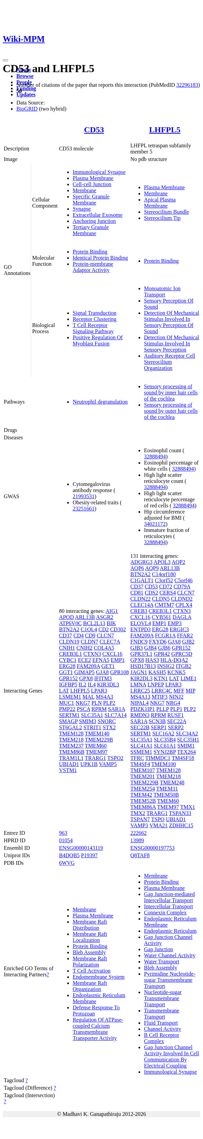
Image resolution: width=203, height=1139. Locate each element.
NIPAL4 (139, 703)
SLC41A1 (141, 746)
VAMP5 (108, 764)
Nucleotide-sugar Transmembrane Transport (163, 998)
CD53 (94, 129)
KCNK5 (177, 672)
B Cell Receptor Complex (161, 1038)
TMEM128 (71, 733)
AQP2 (178, 562)
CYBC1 (68, 660)
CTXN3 (92, 654)
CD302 (118, 629)
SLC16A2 (163, 733)
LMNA (138, 684)
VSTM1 (68, 770)
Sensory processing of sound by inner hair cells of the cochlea (171, 393)
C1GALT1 (142, 580)
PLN (96, 703)
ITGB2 (183, 666)
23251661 (84, 508)
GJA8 (102, 672)
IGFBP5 (68, 684)
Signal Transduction (94, 313)
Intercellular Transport (168, 906)
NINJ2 (176, 697)
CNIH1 (67, 648)
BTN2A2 (69, 629)
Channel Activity (162, 1029)
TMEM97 (96, 752)
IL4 (92, 684)
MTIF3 (160, 697)
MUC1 (66, 703)
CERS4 (167, 593)
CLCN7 (105, 635)
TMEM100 (163, 764)
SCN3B (157, 721)
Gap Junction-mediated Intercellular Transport (169, 897)
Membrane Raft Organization (90, 986)
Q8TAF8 (140, 855)
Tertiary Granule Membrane (91, 230)
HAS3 (152, 660)
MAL (89, 697)
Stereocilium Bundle (166, 212)
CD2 (103, 629)
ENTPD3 (140, 629)
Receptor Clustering (94, 319)
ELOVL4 (140, 623)
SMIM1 (186, 746)
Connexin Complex (165, 912)
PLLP (162, 709)
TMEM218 (71, 740)
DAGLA (182, 617)
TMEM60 (96, 746)
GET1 (108, 666)
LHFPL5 (164, 129)
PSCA (83, 709)
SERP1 (158, 727)
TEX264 (186, 752)
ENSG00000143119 (81, 848)
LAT (64, 691)
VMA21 (158, 825)
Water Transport (161, 961)
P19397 (89, 855)
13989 (137, 840)
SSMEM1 (141, 752)
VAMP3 (139, 825)
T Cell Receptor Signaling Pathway (93, 328)
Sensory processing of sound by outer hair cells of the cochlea (171, 411)
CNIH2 (84, 648)
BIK (111, 623)
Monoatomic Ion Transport (162, 291)
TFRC (137, 758)
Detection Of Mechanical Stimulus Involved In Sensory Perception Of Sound (171, 322)
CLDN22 (140, 599)
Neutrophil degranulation (100, 402)
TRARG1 (95, 758)
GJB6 (164, 648)
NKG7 (82, 703)
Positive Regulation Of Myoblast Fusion (98, 340)
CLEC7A (110, 642)
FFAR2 (185, 635)
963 (63, 833)
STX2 (109, 727)
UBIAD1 (69, 764)
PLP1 (176, 709)
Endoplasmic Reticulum (170, 931)
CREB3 (138, 611)
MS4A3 (104, 697)
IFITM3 (103, 678)
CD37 (65, 635)
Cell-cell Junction (92, 184)
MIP (190, 691)
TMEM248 (172, 782)
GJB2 (188, 642)
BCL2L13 (94, 623)
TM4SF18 (183, 758)
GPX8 (86, 678)
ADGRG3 (141, 562)
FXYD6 (158, 642)
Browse (24, 76)
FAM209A (88, 666)
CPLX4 (184, 605)
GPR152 (68, 678)
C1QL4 (89, 629)
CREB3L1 (70, 654)
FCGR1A (165, 635)
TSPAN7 (140, 819)
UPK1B (89, 764)
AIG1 (111, 611)
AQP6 (137, 568)
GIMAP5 (84, 672)
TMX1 (187, 807)
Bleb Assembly (89, 952)
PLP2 (109, 703)
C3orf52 (164, 580)
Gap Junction (158, 949)
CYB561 (161, 617)
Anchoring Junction (94, 221)
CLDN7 (89, 642)
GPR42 (162, 654)
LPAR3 (99, 691)
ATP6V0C (70, 623)
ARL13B (85, 617)
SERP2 (176, 727)
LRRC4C (161, 691)
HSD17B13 (143, 666)
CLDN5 (161, 599)
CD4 (78, 635)
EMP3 (175, 623)
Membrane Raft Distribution (90, 925)
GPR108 (119, 672)
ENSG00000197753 (152, 848)
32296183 (187, 85)
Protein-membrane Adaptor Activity (93, 267)
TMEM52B (143, 801)
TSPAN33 (180, 813)
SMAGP (68, 721)
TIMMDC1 (158, 758)
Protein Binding (90, 252)
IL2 (82, 684)
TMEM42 (141, 795)
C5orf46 (183, 580)
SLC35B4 (165, 740)
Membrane (84, 190)
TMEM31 (167, 789)
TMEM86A (143, 807)
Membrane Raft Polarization (90, 961)
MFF (178, 691)
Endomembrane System (99, 977)
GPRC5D (181, 654)
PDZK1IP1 (142, 709)
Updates (25, 94)
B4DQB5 (69, 855)
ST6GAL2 (70, 727)
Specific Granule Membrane (91, 200)
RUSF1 (176, 715)
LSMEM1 (70, 697)
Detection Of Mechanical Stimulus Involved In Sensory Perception (171, 344)
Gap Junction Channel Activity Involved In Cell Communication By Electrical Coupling (171, 1056)
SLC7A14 (115, 715)
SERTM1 (69, 715)
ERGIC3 (179, 629)
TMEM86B (72, 752)
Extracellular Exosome (97, 215)
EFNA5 (101, 660)
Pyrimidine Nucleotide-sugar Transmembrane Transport (169, 980)
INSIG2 (166, 666)
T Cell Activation (92, 971)
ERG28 (67, 666)
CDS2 (151, 593)
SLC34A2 (187, 733)
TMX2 (137, 813)
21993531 (84, 496)
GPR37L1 (141, 654)
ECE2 (84, 660)
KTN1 (161, 678)
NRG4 (173, 703)
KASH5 (157, 672)
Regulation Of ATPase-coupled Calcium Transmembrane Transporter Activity (98, 1029)
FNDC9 (139, 642)
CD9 (90, 635)
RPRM (98, 709)
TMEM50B (166, 795)
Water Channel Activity (169, 955)
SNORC (107, 721)
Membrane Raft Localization (90, 937)
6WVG (67, 863)
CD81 (136, 593)
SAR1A (116, 709)
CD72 (165, 586)
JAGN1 (138, 672)
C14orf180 (164, 574)
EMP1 (118, 660)
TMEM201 (142, 776)
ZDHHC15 (181, 825)
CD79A (182, 586)
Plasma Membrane (93, 178)
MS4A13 (140, 697)
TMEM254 (142, 789)
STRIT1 (92, 727)
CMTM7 (164, 605)
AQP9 (152, 568)
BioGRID (27, 109)
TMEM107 (142, 770)
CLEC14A (142, 605)
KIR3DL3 (108, 684)
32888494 (155, 456)
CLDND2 (181, 599)
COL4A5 (104, 648)
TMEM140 (97, 733)
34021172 (154, 524)
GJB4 (150, 648)
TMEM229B (99, 740)
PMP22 (67, 709)
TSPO (157, 819)
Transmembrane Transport (161, 1014)
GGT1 (66, 672)
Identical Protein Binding (100, 258)
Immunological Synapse (99, 172)
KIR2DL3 (141, 678)
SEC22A (176, 721)
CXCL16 (112, 654)
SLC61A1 (165, 746)
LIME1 (188, 678)
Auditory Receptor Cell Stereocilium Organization (169, 362)
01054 (66, 840)
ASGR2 (104, 617)
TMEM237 (71, 746)
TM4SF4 (140, 764)
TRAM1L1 (71, 758)
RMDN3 (139, 715)
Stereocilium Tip (162, 218)
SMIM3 (87, 721)
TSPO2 (115, 758)
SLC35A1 (92, 715)
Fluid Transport (161, 1023)
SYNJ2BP (165, 752)
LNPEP (155, 684)
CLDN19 (69, 642)
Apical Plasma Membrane (160, 203)
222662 (138, 833)
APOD (66, 617)
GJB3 (136, 648)
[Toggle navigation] (5, 60)
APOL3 (162, 562)
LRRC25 (140, 691)
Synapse (82, 209)
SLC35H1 (188, 740)
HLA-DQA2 (174, 660)
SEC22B (139, 727)
